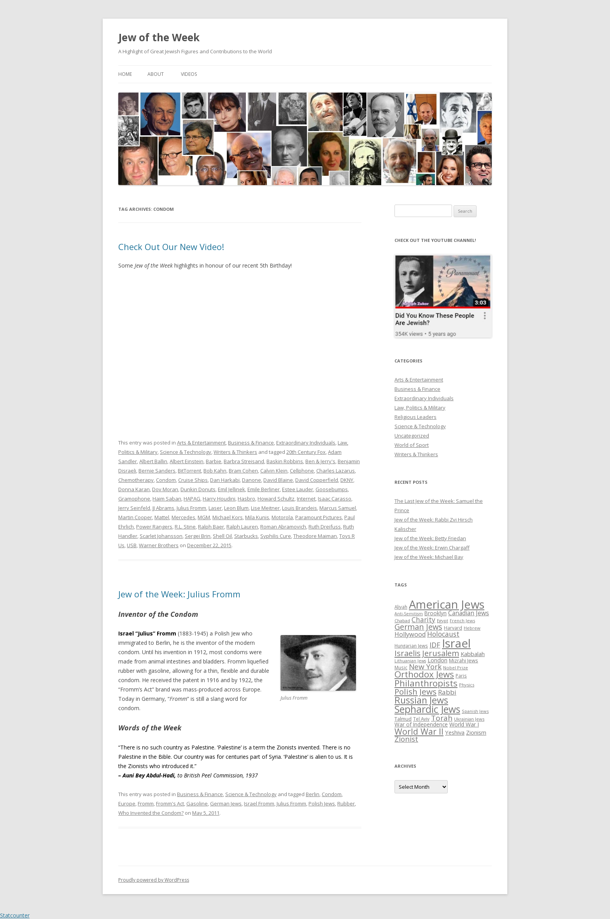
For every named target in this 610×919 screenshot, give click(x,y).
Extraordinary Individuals (305, 442)
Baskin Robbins (284, 461)
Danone (251, 479)
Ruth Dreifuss (325, 526)
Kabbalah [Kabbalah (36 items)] (473, 654)
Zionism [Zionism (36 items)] (476, 732)
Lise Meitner (265, 507)
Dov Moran (165, 489)
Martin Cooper (135, 517)
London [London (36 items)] (437, 660)
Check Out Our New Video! (171, 246)
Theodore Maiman (315, 535)
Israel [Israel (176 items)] (456, 643)
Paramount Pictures (318, 517)
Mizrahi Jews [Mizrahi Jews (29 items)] (463, 660)
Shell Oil (222, 535)
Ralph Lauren (242, 526)
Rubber (346, 803)
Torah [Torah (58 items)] (441, 718)
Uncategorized (411, 435)
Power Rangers (154, 526)
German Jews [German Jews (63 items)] (418, 626)
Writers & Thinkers (235, 451)
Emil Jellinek (231, 489)
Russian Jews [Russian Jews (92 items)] (421, 700)
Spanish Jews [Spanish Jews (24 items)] (475, 711)
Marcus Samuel (337, 507)
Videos (189, 74)
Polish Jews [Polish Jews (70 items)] (415, 691)
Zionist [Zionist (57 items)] (406, 739)
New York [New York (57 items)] (425, 667)
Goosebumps (332, 489)
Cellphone (302, 470)
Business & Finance (251, 442)
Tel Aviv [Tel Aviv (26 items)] (421, 719)
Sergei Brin (197, 535)
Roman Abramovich (283, 526)
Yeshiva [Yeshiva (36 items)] (455, 732)
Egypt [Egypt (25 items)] (442, 620)
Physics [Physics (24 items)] (466, 685)
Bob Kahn (214, 470)
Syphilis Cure (275, 535)
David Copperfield (316, 479)
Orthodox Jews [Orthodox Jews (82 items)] (424, 674)
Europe (126, 803)
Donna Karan (134, 489)
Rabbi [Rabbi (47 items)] (447, 692)
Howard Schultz (276, 498)
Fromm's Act (170, 803)
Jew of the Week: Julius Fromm (179, 594)
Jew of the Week (159, 37)
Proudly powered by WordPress (153, 880)
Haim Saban (166, 498)
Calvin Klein (273, 470)
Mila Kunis (257, 517)
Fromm (146, 803)
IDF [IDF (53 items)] (434, 644)
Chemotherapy (136, 479)
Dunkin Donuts (198, 489)
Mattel (161, 517)
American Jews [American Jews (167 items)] (446, 604)
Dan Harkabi (225, 479)
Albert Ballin (153, 461)
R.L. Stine (185, 526)
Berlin (312, 794)
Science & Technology (185, 451)
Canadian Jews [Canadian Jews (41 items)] (468, 613)
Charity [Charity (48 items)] (423, 619)
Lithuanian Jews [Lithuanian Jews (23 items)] (410, 660)
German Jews (226, 803)
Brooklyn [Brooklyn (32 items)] (435, 613)
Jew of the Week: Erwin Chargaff (432, 547)
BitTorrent (189, 470)
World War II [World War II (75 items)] (418, 731)
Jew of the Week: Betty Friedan (430, 538)
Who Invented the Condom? (151, 812)
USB (132, 545)
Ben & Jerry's (320, 461)
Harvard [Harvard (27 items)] (453, 628)
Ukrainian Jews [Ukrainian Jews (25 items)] (469, 719)
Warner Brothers (159, 545)
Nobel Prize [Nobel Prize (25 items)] (455, 667)
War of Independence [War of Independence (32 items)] (421, 724)
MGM (204, 517)
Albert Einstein (186, 461)
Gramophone (134, 498)
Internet (306, 498)
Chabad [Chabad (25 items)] (402, 620)
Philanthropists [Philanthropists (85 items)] (425, 683)
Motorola (282, 517)
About (155, 74)
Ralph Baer (211, 526)
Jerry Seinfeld (134, 507)
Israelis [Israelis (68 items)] (407, 653)
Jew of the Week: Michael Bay (428, 556)
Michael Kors (227, 517)
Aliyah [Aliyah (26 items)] (400, 607)
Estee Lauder (297, 489)
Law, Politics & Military (419, 407)
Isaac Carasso (334, 498)
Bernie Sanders (156, 470)
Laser (215, 507)
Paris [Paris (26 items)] (461, 675)
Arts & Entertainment (201, 442)
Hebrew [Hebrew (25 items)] (472, 628)
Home (125, 74)
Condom (166, 479)
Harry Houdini (219, 498)
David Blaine (278, 479)
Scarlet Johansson (161, 535)
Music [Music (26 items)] (400, 667)
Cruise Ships (193, 479)
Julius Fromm (191, 507)
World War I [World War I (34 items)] (464, 724)
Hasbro (246, 498)
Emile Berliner (263, 489)
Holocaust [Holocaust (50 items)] (443, 634)
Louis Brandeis (299, 507)
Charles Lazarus (335, 470)
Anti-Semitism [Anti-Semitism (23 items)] (408, 613)
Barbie (213, 461)
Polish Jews (322, 803)
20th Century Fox (306, 451)
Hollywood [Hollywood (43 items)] (410, 634)
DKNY (346, 479)
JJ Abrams (163, 507)
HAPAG (192, 498)
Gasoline (197, 803)
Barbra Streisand (244, 461)
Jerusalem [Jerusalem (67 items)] (440, 653)
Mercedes (183, 517)
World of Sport (411, 444)
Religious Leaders (415, 416)
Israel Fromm (259, 803)
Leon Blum (236, 507)
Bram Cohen (243, 470)
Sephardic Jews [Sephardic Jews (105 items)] (427, 709)
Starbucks (246, 535)
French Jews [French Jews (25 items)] (462, 620)
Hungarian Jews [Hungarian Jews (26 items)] (411, 645)
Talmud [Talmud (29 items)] (403, 718)
